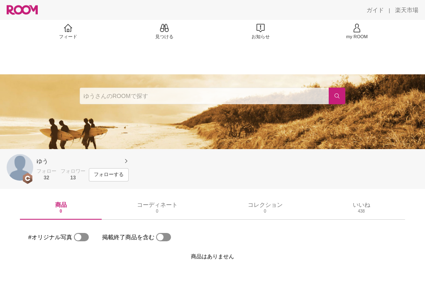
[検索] (337, 96)
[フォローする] (109, 174)
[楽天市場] (406, 10)
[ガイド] (375, 10)
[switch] (81, 237)
